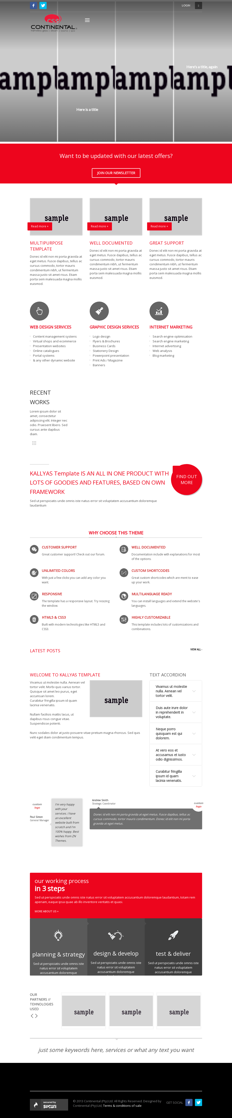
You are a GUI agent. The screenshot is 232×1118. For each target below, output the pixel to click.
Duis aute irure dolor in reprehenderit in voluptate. (172, 712)
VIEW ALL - (196, 649)
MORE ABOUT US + (47, 911)
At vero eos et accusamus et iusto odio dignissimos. (171, 755)
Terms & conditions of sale (122, 1105)
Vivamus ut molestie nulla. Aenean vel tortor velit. (171, 691)
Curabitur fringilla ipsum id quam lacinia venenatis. (169, 776)
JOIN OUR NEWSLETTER (116, 173)
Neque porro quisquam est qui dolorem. (169, 733)
